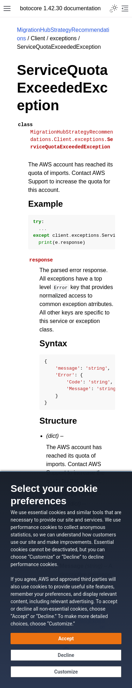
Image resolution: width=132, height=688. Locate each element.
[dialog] (66, 579)
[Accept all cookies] (66, 638)
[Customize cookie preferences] (66, 671)
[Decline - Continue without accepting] (66, 655)
